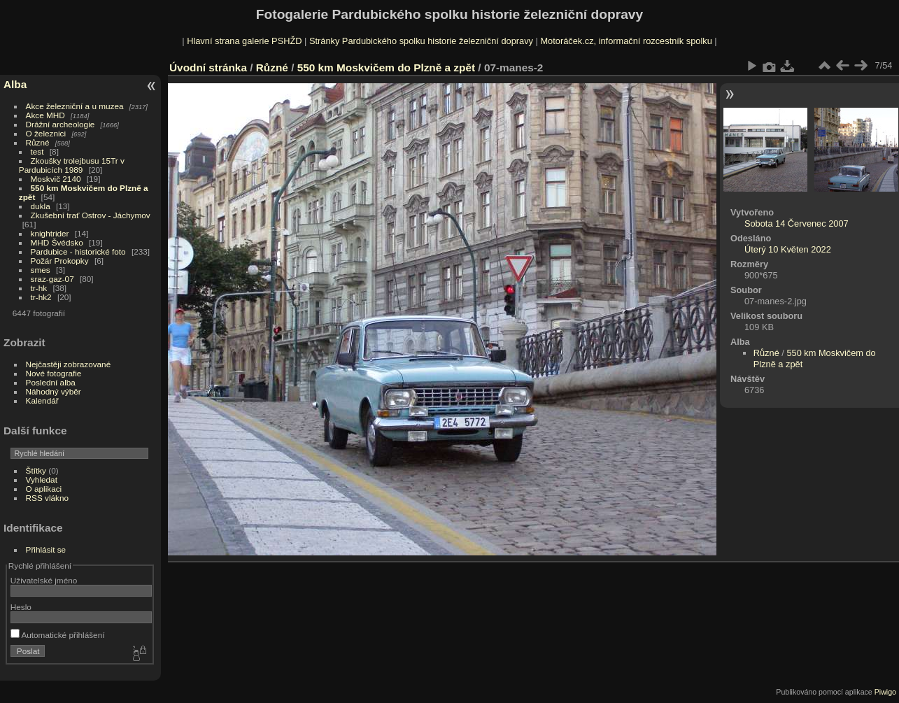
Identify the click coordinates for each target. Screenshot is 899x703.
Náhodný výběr (53, 391)
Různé (38, 142)
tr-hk (39, 287)
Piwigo (885, 692)
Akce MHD (45, 115)
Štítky (36, 470)
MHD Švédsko (57, 242)
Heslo (20, 606)
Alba (15, 84)
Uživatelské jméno (43, 580)
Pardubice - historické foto (78, 251)
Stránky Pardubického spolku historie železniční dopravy (421, 41)
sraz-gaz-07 (52, 278)
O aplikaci (44, 488)
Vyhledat (41, 479)
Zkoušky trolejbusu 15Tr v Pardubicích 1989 (72, 165)
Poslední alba (51, 382)
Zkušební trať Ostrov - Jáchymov (90, 215)
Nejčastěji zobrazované (68, 364)
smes (40, 269)
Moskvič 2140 (56, 178)
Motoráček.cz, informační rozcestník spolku (626, 41)
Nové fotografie (54, 373)
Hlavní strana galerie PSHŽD (244, 41)
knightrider (50, 233)
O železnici (46, 133)
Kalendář (42, 400)
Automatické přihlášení (57, 634)
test (37, 151)
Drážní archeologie (60, 124)
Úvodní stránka (208, 67)
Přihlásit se (46, 549)
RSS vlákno (47, 497)
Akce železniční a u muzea (75, 106)
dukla (40, 206)
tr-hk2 (41, 296)
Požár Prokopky (60, 260)
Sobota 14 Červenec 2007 (796, 223)
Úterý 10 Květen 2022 (787, 249)
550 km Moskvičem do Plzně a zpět (388, 67)
